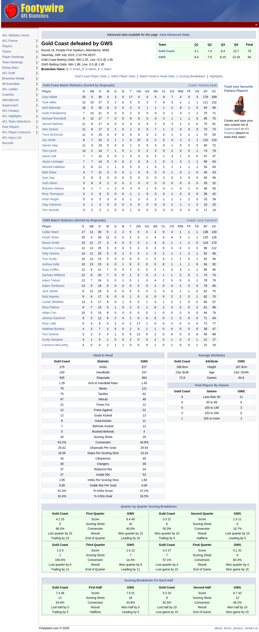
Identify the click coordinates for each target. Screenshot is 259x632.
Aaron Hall (49, 156)
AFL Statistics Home (15, 35)
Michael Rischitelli (54, 118)
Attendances (10, 100)
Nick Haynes (50, 296)
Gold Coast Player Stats (91, 76)
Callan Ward (50, 232)
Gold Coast (166, 51)
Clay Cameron (51, 204)
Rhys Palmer (50, 307)
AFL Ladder (10, 89)
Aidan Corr (49, 312)
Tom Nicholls (50, 210)
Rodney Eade (208, 85)
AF (206, 91)
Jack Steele (50, 291)
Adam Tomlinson (53, 285)
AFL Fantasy (10, 110)
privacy (238, 628)
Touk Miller (49, 102)
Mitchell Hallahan (53, 167)
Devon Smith (50, 242)
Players (7, 46)
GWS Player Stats (123, 76)
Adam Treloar (51, 280)
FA (197, 91)
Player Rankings (13, 57)
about (218, 628)
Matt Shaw (49, 172)
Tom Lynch (49, 150)
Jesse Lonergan (53, 161)
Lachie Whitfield (52, 302)
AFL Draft (8, 73)
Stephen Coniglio (53, 248)
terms (227, 628)
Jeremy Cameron (53, 318)
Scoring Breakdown (192, 76)
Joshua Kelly (50, 264)
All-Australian (11, 83)
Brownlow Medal (13, 78)
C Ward (106, 69)
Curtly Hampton (52, 339)
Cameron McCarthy (55, 345)
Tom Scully (49, 259)
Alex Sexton (50, 129)
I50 (155, 91)
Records (7, 143)
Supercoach (10, 105)
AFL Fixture (10, 40)
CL (164, 91)
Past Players (10, 127)
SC (214, 91)
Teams (6, 51)
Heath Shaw (50, 237)
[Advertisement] (180, 11)
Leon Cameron (207, 220)
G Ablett (90, 69)
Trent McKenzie (52, 134)
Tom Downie (50, 334)
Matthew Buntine (53, 329)
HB (92, 91)
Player (46, 91)
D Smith (75, 69)
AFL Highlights (12, 116)
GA (147, 91)
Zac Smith (49, 140)
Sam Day (48, 177)
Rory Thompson (52, 194)
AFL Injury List (11, 137)
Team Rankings (12, 62)
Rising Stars (10, 67)
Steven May (50, 145)
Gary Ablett (49, 97)
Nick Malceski (51, 107)
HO (139, 91)
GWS (162, 57)
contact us (251, 628)
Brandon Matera (53, 188)
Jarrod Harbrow (52, 124)
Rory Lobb (49, 323)
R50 (181, 91)
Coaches (8, 94)
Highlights (216, 76)
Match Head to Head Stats (157, 76)
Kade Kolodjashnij (54, 113)
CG (172, 91)
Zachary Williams (53, 275)
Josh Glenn (49, 183)
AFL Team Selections (16, 121)
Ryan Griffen (50, 269)
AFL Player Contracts (16, 132)
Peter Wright (50, 199)
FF (189, 91)
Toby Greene (50, 253)
